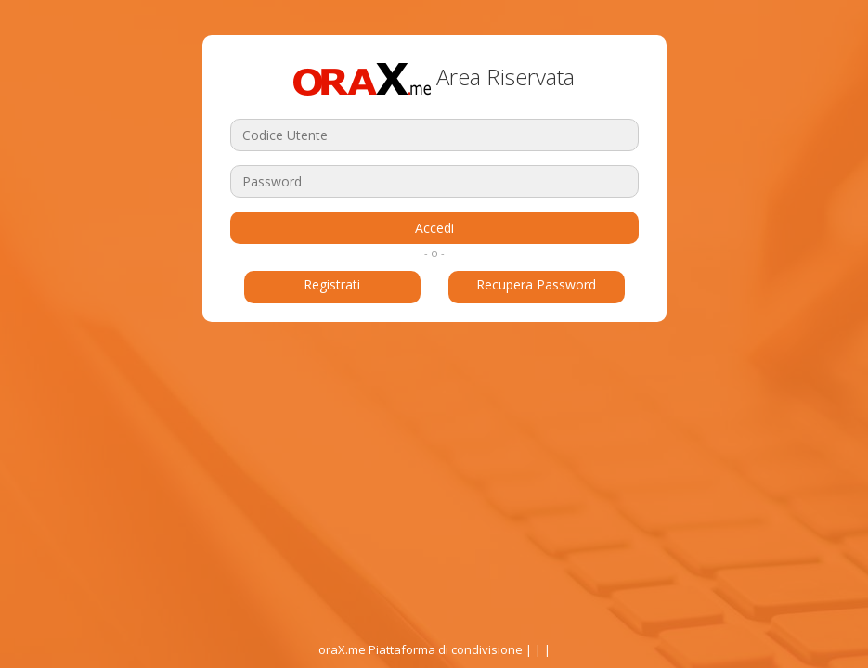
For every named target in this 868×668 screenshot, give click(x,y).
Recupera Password (536, 284)
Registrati (332, 284)
